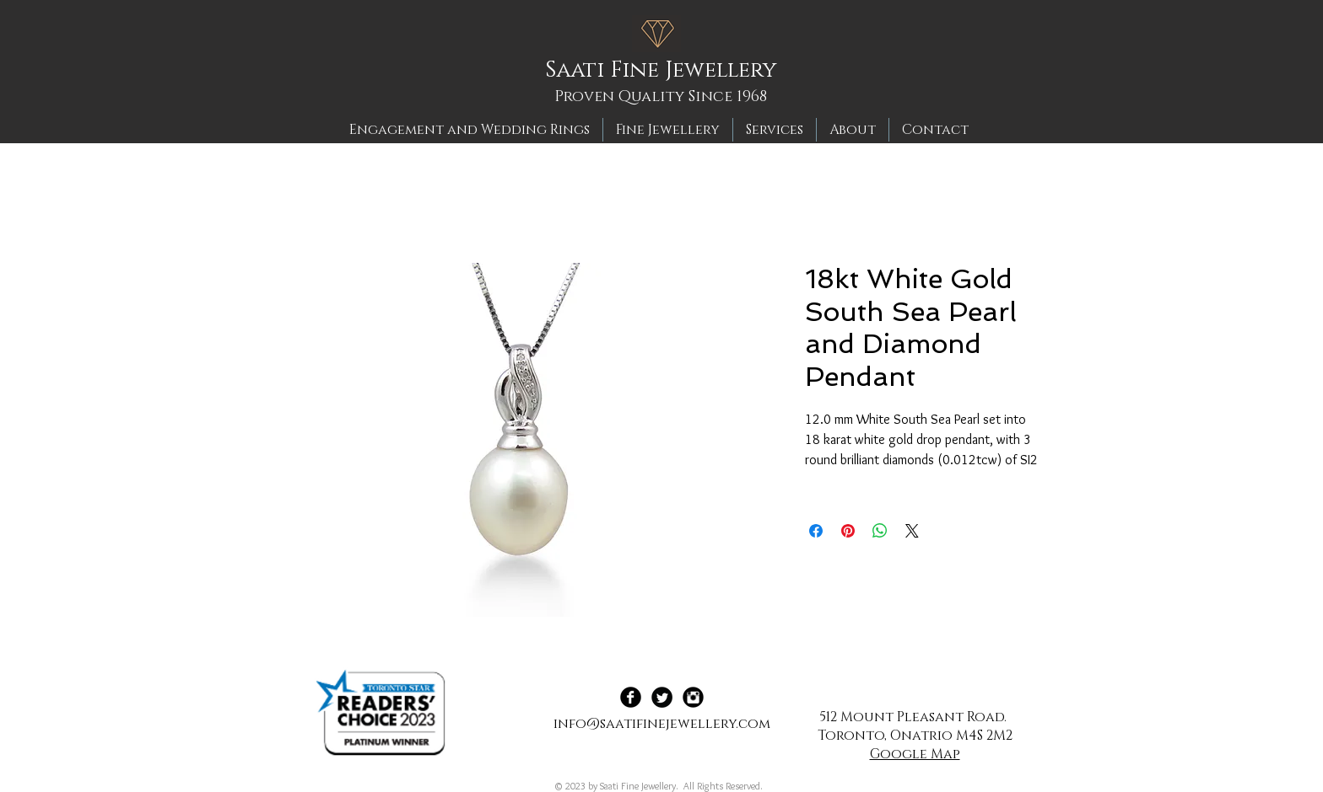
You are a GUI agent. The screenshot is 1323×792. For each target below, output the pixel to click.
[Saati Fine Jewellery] (666, 70)
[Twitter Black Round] (661, 697)
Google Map (915, 754)
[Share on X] (912, 531)
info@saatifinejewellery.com (662, 723)
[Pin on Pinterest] (848, 531)
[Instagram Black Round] (693, 697)
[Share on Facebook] (816, 531)
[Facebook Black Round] (630, 697)
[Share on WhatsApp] (880, 531)
